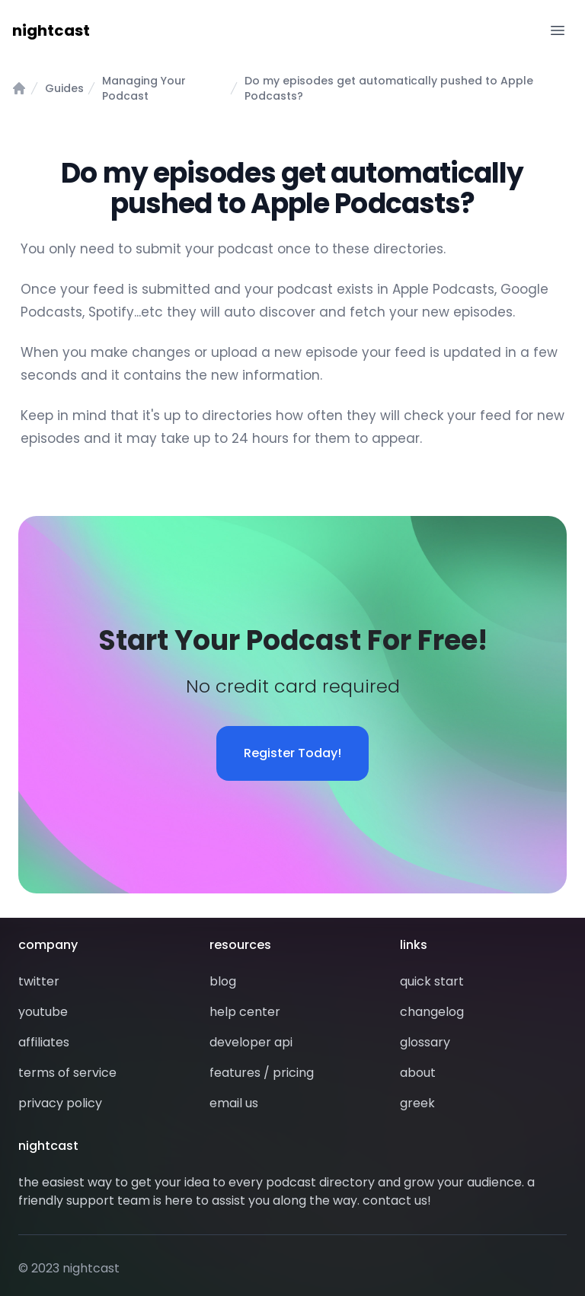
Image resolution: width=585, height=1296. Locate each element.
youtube (43, 1012)
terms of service (67, 1072)
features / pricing (261, 1072)
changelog (432, 1012)
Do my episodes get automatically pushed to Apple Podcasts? (389, 88)
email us (233, 1103)
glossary (425, 1042)
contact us (395, 1200)
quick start (432, 981)
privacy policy (60, 1103)
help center (244, 1012)
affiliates (43, 1042)
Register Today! (292, 753)
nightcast (51, 30)
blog (222, 981)
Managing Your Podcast (144, 88)
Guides (64, 88)
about (418, 1072)
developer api (250, 1042)
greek (417, 1103)
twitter (38, 981)
